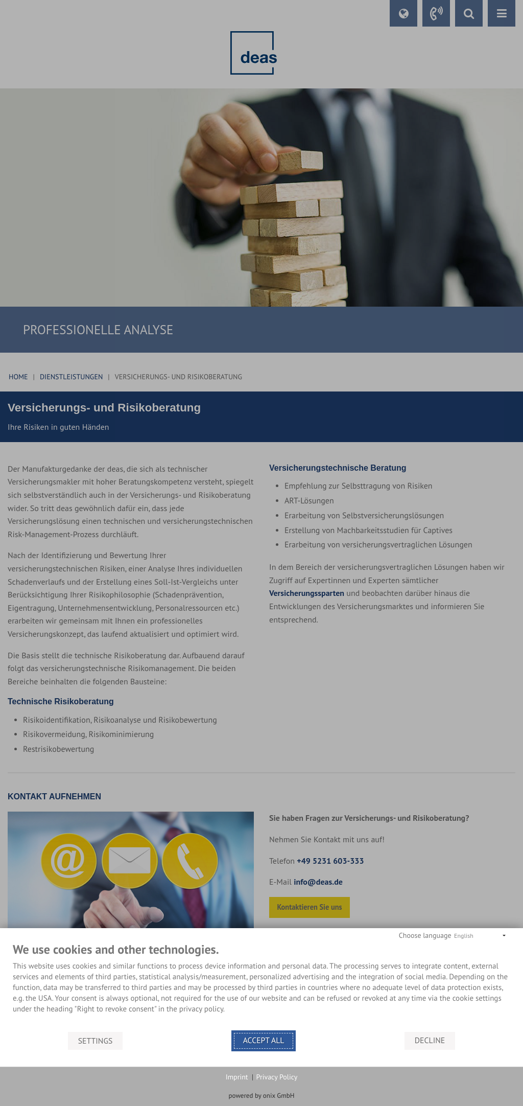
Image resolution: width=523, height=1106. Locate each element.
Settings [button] (95, 1040)
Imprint (237, 1076)
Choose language (425, 935)
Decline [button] (430, 1040)
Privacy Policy (277, 1076)
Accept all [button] (263, 1040)
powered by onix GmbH (262, 1095)
